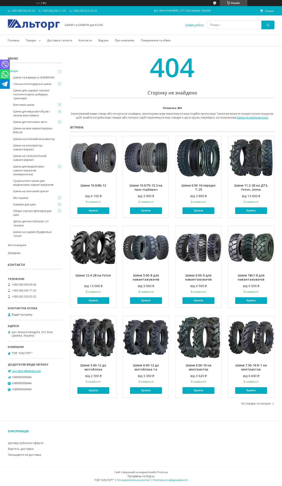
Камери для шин (24, 204)
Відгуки (103, 40)
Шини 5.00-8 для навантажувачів (146, 277)
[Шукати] (267, 25)
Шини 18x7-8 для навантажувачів (251, 277)
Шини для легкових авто (30, 122)
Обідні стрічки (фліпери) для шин (32, 213)
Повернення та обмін (156, 40)
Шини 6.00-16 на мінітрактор (198, 367)
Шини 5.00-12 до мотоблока (93, 367)
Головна (13, 40)
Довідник (14, 253)
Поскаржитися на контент (133, 480)
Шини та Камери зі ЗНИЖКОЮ (34, 77)
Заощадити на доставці (24, 455)
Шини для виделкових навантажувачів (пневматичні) (28, 170)
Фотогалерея (17, 245)
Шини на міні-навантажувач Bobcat (32, 130)
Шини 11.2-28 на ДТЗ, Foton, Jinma (251, 187)
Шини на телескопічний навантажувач (29, 158)
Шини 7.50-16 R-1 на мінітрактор (251, 367)
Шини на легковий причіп (31, 191)
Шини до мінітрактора (252, 117)
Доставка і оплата (59, 40)
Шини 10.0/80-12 (93, 185)
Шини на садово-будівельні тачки (32, 234)
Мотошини (20, 198)
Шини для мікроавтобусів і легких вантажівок (31, 113)
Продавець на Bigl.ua (141, 476)
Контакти (85, 40)
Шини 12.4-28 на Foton (93, 275)
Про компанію (124, 40)
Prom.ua (162, 472)
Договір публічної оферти (25, 443)
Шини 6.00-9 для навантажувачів (198, 277)
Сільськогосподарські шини (32, 84)
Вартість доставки (21, 449)
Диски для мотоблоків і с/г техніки (31, 223)
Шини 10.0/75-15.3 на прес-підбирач (146, 187)
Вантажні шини (23, 105)
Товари (31, 40)
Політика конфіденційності (170, 480)
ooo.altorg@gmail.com (26, 371)
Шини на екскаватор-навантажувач (28, 147)
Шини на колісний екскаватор (34, 139)
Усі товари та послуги (256, 403)
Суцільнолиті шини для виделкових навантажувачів (33, 183)
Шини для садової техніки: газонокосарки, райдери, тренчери (31, 94)
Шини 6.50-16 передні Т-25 (198, 187)
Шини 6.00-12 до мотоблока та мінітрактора (146, 369)
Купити (93, 210)
